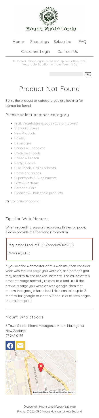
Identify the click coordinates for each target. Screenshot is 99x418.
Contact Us (67, 51)
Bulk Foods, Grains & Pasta (35, 168)
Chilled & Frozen (26, 158)
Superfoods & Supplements (35, 178)
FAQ (82, 41)
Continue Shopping (24, 201)
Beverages (23, 143)
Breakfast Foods (27, 153)
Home (18, 41)
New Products (25, 133)
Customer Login (35, 51)
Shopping (38, 41)
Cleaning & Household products (38, 193)
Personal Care (25, 188)
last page (34, 271)
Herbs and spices (57, 61)
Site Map (70, 406)
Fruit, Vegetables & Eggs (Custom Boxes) (46, 123)
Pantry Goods (25, 163)
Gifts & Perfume (26, 183)
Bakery (19, 138)
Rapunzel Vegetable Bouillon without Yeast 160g (54, 62)
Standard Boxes (26, 128)
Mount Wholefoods (51, 406)
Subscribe (62, 41)
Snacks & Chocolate (29, 148)
